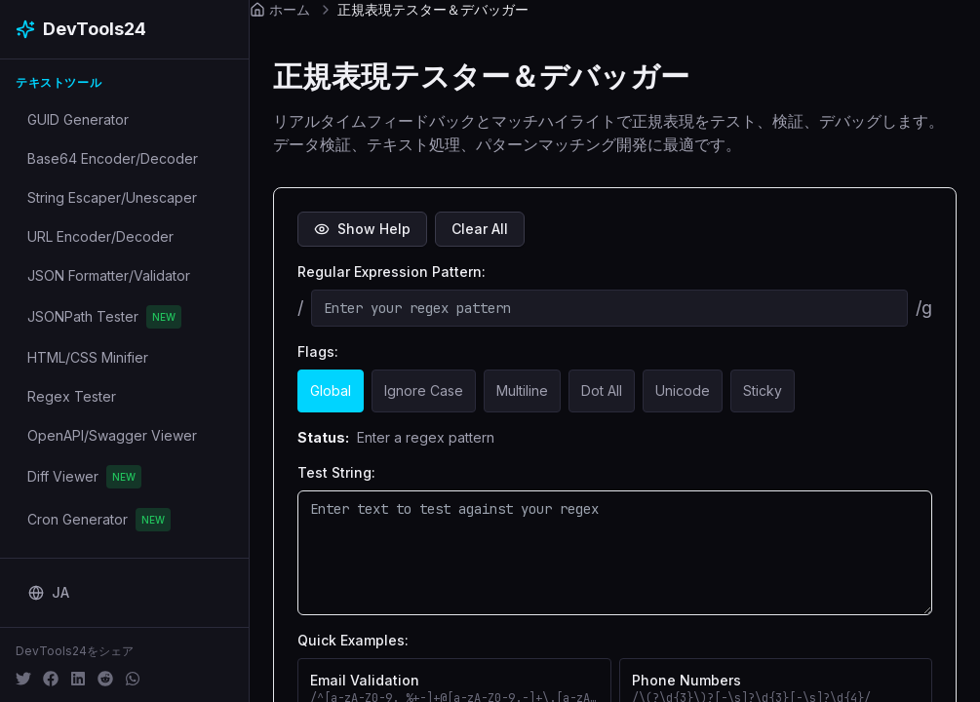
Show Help (362, 228)
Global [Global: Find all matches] (330, 390)
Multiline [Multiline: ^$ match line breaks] (522, 390)
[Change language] (49, 592)
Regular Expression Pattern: (391, 271)
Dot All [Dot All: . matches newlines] (601, 390)
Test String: (336, 472)
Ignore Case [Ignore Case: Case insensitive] (423, 390)
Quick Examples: (353, 640)
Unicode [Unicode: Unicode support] (682, 390)
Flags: (317, 351)
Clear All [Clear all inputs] (479, 228)
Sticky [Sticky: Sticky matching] (762, 390)
